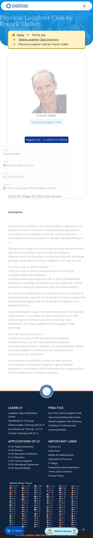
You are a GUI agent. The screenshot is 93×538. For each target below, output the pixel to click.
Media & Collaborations (61, 454)
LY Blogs (52, 463)
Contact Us (54, 446)
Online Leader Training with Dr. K (26, 424)
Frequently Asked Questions (63, 467)
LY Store (14, 531)
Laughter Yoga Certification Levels (22, 415)
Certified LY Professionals (62, 425)
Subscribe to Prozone (60, 459)
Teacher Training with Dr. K (23, 433)
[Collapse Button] (84, 6)
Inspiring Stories (57, 429)
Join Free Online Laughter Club (65, 413)
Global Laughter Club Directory (65, 421)
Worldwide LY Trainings (21, 420)
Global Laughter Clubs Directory (38, 39)
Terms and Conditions (60, 471)
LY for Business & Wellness (23, 453)
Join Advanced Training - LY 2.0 (25, 429)
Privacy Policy (56, 475)
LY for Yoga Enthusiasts (20, 446)
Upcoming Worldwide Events (64, 417)
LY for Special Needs (19, 467)
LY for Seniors (15, 450)
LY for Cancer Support (20, 460)
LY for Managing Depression (23, 464)
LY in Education (16, 457)
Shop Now (54, 450)
